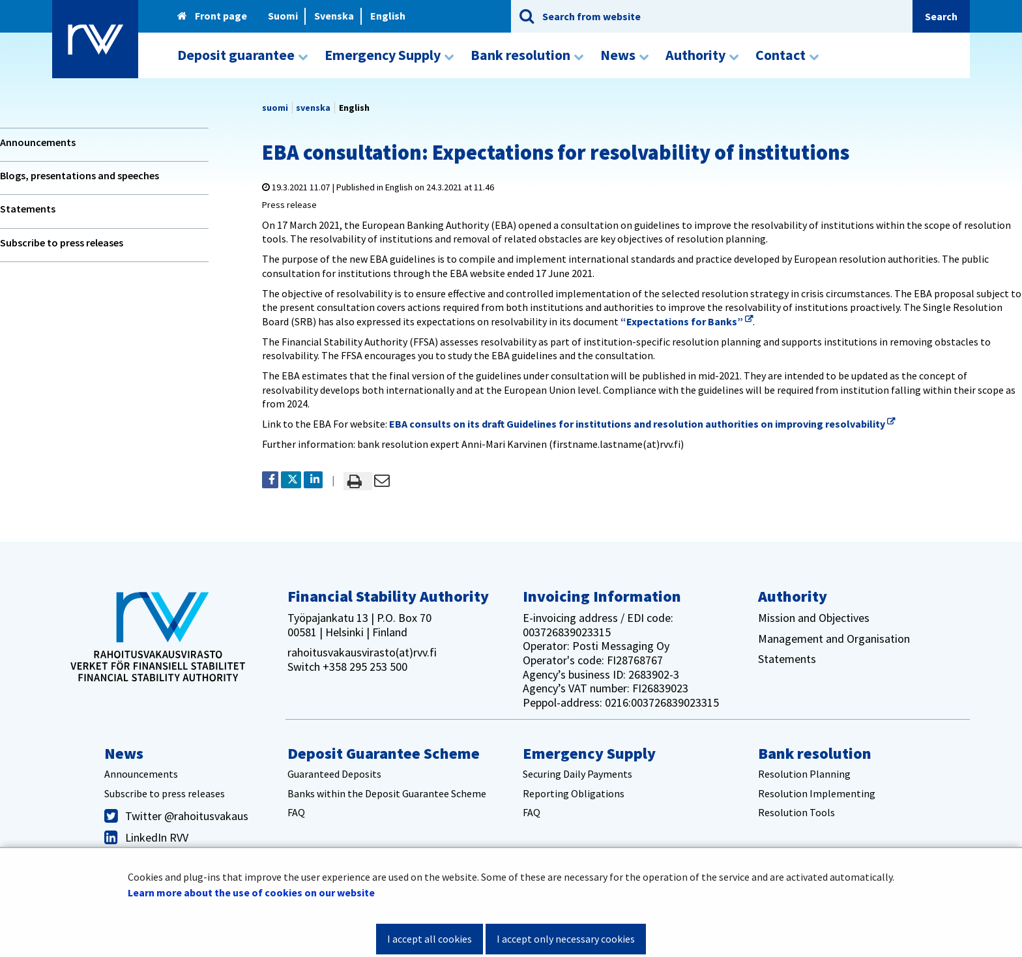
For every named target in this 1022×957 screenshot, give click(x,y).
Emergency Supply (589, 753)
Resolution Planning (804, 773)
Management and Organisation (834, 638)
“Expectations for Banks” (686, 321)
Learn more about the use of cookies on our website (251, 892)
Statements (27, 208)
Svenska (334, 15)
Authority (792, 596)
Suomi (283, 15)
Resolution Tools (796, 812)
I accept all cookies (429, 938)
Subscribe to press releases (61, 242)
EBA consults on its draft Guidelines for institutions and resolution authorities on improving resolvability (642, 423)
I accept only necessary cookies (566, 938)
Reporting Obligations (573, 793)
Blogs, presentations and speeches (79, 175)
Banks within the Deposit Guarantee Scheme (386, 793)
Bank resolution (814, 753)
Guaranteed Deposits (334, 773)
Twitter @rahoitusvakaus (186, 815)
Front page (212, 15)
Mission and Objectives (813, 617)
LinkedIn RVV (156, 837)
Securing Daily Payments (577, 773)
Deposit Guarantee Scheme (383, 753)
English (387, 15)
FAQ (296, 812)
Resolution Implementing (816, 793)
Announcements (38, 142)
